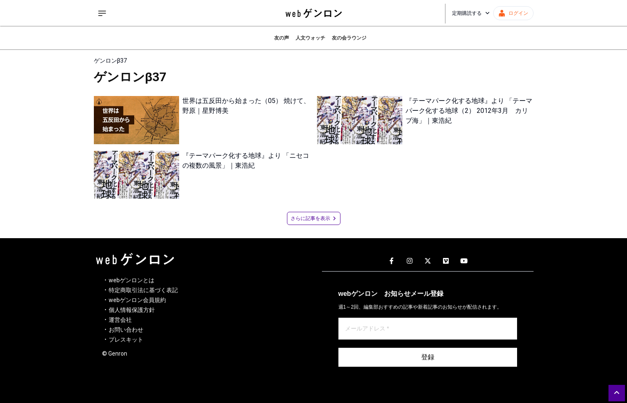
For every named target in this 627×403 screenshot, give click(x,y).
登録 (427, 357)
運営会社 (120, 319)
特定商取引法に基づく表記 (143, 290)
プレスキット (126, 339)
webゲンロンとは (131, 280)
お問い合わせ (126, 329)
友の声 (281, 38)
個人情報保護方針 (132, 310)
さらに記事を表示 (314, 218)
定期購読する (471, 13)
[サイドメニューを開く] (102, 13)
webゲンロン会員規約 (137, 300)
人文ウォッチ (310, 38)
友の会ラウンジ (349, 38)
